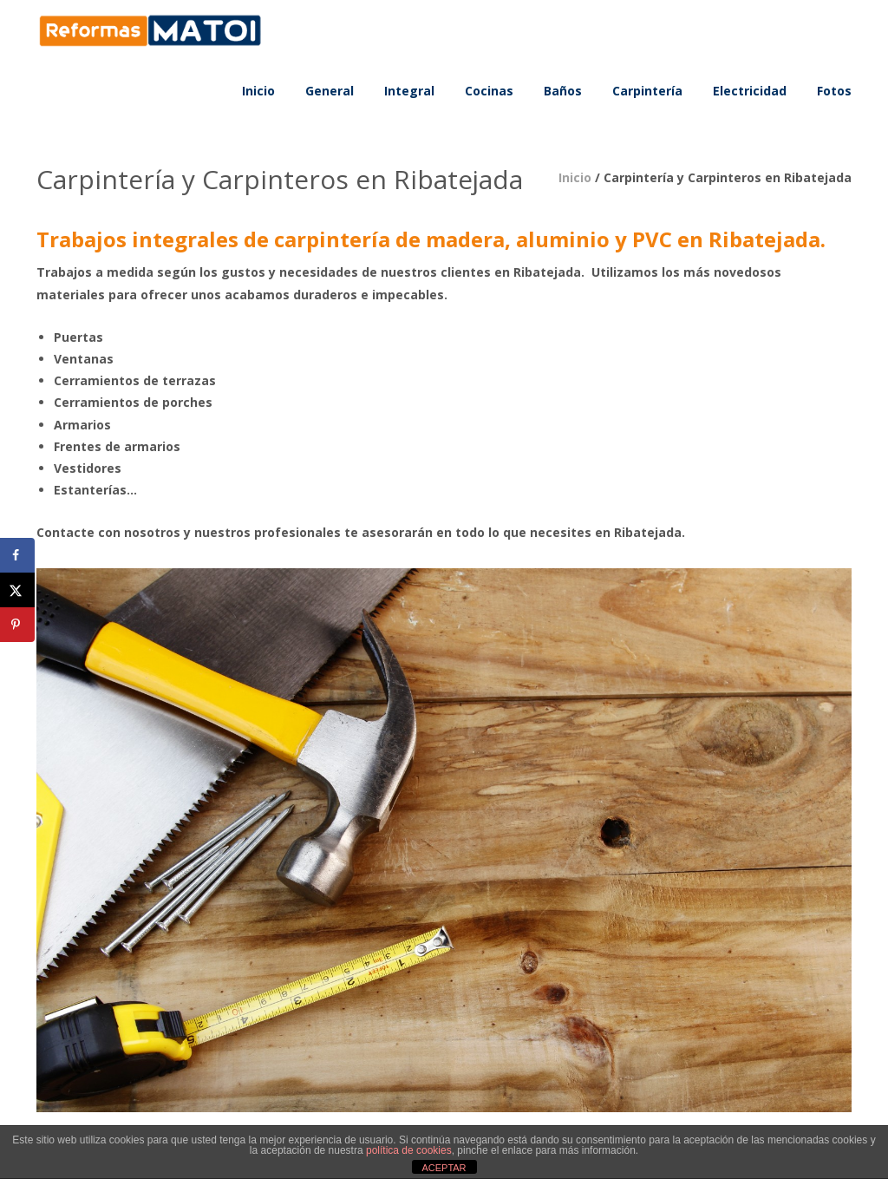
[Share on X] (17, 590)
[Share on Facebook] (17, 555)
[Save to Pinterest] (17, 624)
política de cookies (409, 1150)
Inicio (574, 177)
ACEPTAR (443, 1168)
